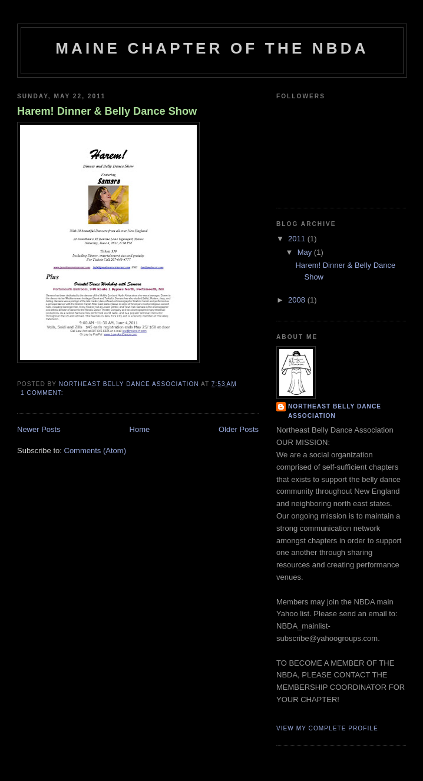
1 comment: (43, 393)
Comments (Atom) (95, 450)
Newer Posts (39, 429)
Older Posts (239, 429)
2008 (298, 299)
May (306, 252)
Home (140, 429)
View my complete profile (327, 728)
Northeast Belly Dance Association (334, 411)
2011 (298, 238)
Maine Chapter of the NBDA (212, 48)
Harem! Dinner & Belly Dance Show (107, 111)
